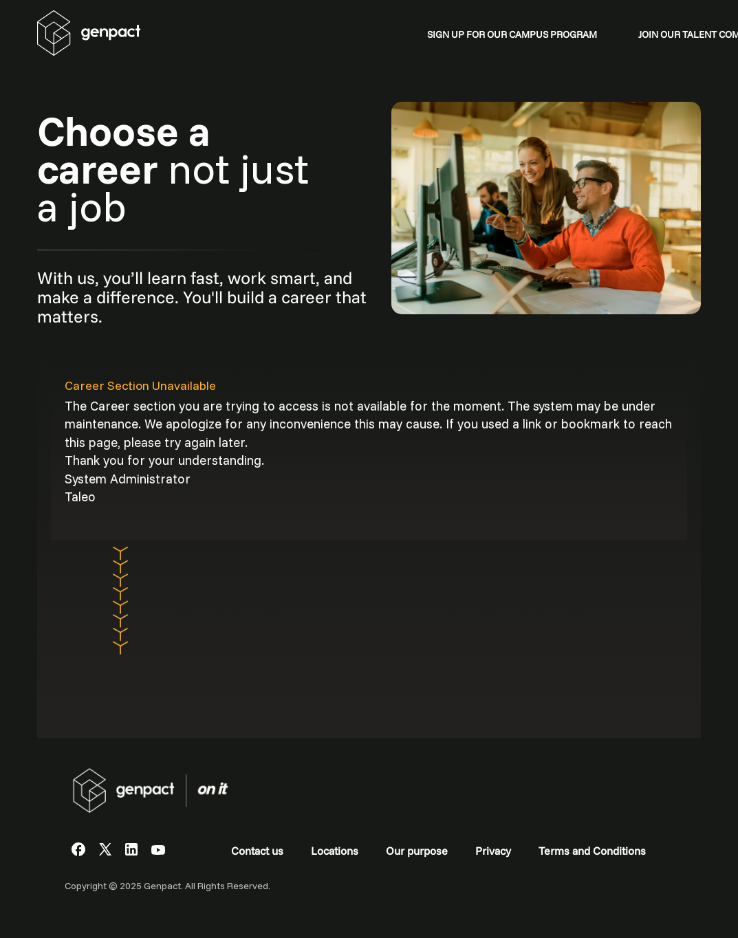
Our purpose (417, 851)
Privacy (493, 851)
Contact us (257, 851)
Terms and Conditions (592, 851)
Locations (334, 851)
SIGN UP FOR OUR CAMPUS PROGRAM (512, 34)
